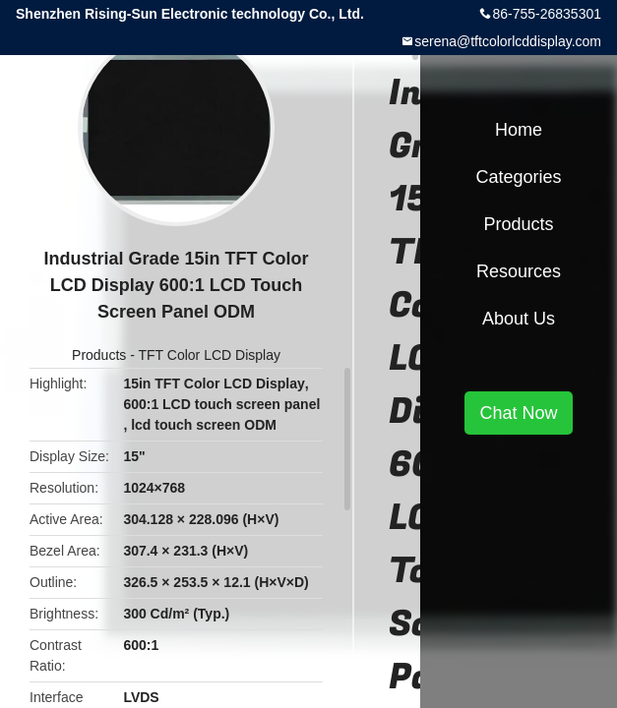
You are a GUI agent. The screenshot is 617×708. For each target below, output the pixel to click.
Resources (518, 271)
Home (518, 130)
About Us (518, 318)
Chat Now (518, 413)
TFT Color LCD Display (209, 355)
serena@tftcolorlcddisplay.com (507, 41)
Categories (518, 177)
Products (99, 355)
